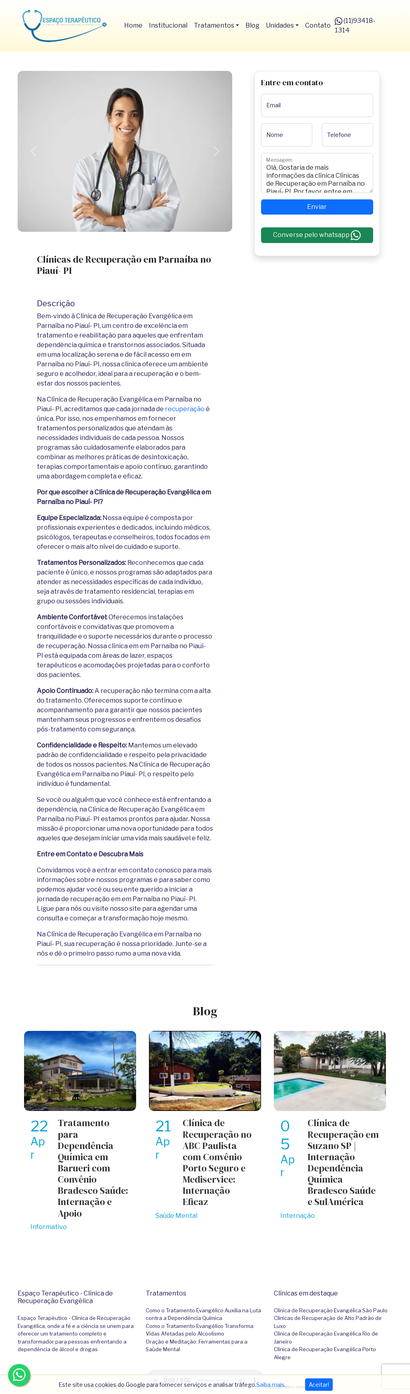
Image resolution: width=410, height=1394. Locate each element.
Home (133, 25)
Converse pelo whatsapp (317, 235)
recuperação (185, 409)
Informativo (48, 1227)
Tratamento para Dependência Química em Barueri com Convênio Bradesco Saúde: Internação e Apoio (93, 1168)
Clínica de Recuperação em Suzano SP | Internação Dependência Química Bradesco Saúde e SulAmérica (343, 1162)
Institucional (168, 25)
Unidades (280, 25)
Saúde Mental (176, 1215)
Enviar (317, 207)
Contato (318, 25)
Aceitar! (319, 1384)
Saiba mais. (271, 1384)
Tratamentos (214, 25)
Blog (252, 25)
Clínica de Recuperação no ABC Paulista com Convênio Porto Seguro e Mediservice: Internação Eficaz (217, 1162)
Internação (297, 1215)
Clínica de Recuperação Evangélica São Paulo (331, 1310)
